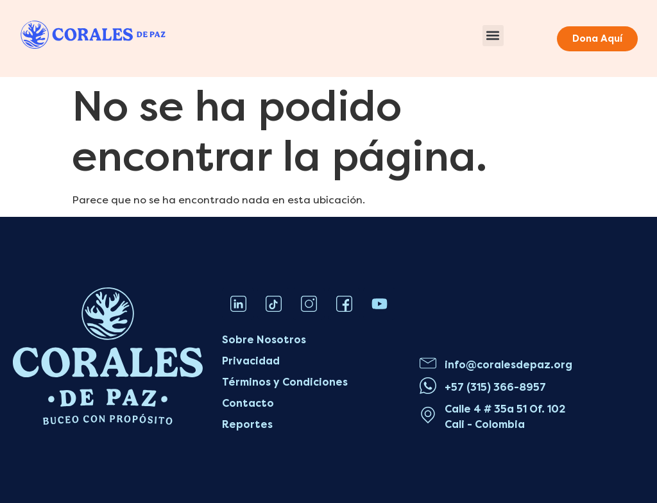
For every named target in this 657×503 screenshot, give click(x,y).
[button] (493, 35)
